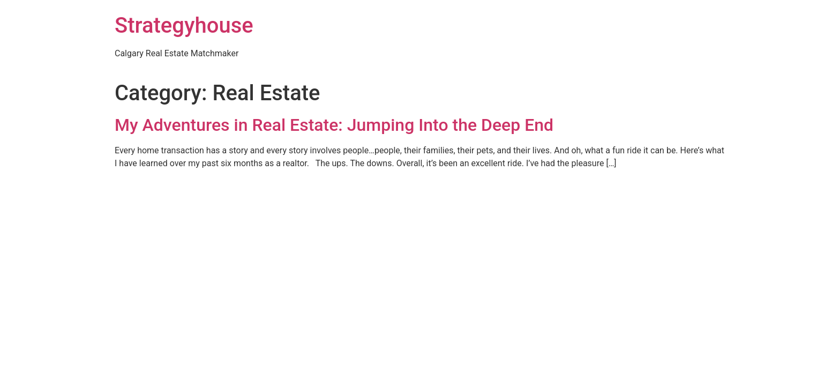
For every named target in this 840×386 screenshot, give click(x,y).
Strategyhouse (184, 25)
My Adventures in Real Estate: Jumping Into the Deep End (334, 125)
